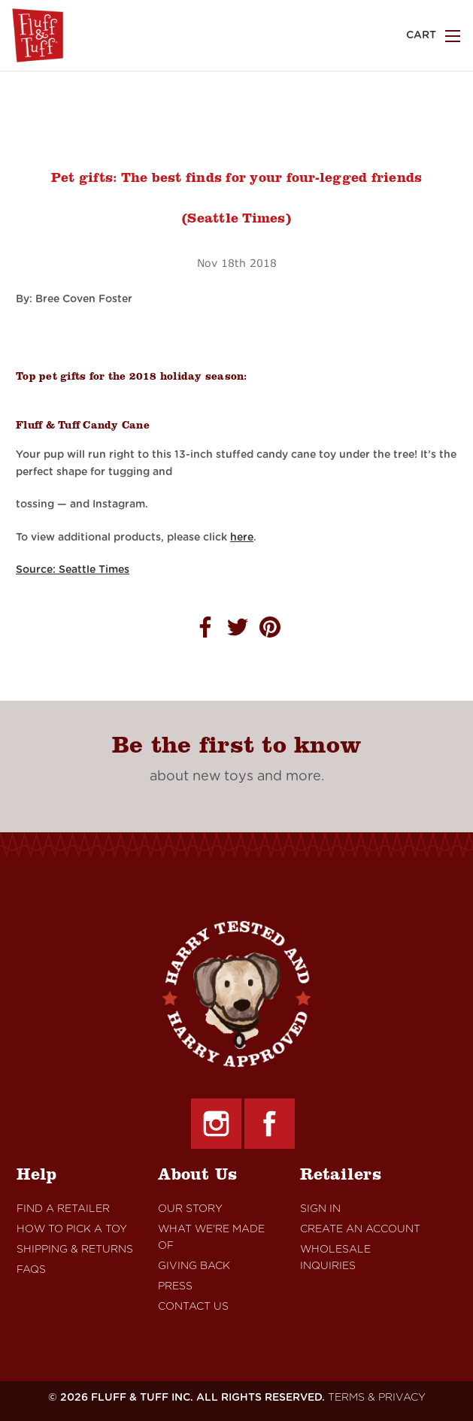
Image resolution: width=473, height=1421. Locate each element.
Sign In (320, 1209)
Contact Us (193, 1306)
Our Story (190, 1209)
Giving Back (194, 1266)
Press (175, 1286)
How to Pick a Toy (72, 1229)
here (241, 537)
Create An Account (360, 1229)
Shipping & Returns (75, 1249)
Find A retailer (63, 1209)
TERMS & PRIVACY (377, 1397)
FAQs (31, 1270)
